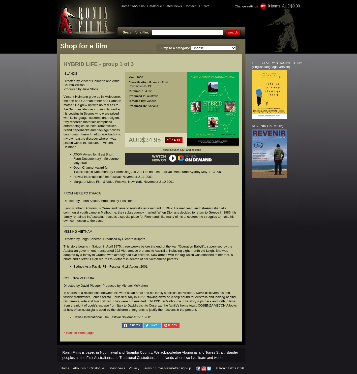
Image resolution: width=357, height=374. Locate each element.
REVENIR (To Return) (267, 126)
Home (125, 6)
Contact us (192, 6)
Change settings (246, 6)
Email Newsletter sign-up (173, 368)
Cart (206, 6)
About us (138, 6)
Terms (147, 368)
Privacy (134, 368)
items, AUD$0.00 (284, 6)
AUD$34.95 (145, 139)
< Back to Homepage (78, 333)
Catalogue (154, 6)
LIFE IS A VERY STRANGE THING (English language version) (277, 65)
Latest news (173, 6)
